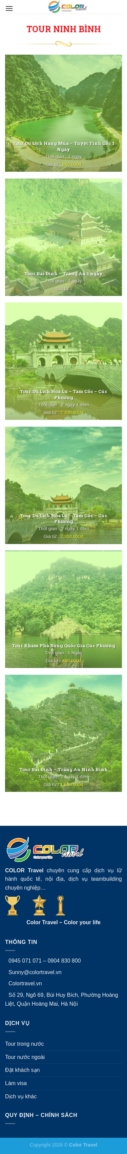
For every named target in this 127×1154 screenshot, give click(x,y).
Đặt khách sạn (22, 1070)
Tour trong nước (24, 1044)
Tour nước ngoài (25, 1057)
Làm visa (16, 1083)
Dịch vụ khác (21, 1096)
